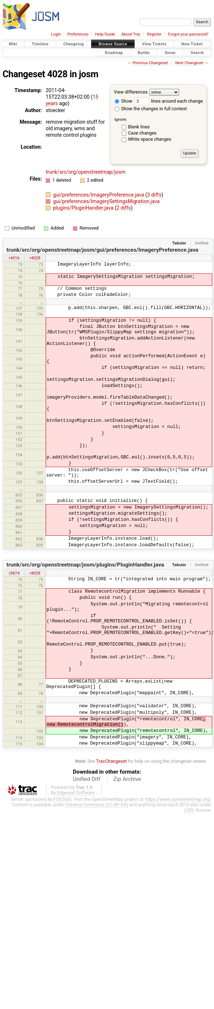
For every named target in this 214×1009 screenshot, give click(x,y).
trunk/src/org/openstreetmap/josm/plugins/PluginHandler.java (85, 554)
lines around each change (168, 101)
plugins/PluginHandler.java (84, 208)
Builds (144, 52)
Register (154, 34)
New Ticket (192, 44)
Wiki (13, 44)
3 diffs (154, 195)
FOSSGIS (62, 788)
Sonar (170, 52)
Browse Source (113, 44)
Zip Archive (127, 768)
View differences (131, 92)
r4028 (35, 257)
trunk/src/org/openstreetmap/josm (85, 172)
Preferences (78, 34)
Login (56, 34)
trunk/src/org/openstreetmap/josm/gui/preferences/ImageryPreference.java (102, 250)
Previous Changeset (150, 63)
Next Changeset (189, 63)
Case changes (142, 133)
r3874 (14, 561)
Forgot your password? (188, 34)
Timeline (40, 44)
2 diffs (123, 208)
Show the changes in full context (151, 108)
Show (123, 101)
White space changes (150, 139)
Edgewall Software (76, 781)
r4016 (14, 257)
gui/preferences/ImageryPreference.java (99, 195)
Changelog (73, 44)
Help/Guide (105, 34)
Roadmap (114, 52)
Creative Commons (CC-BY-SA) (96, 793)
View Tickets (154, 44)
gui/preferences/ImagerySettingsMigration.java (106, 201)
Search (197, 52)
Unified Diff (86, 768)
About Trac (131, 34)
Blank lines (139, 126)
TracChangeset (111, 750)
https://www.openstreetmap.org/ (178, 788)
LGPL (189, 799)
